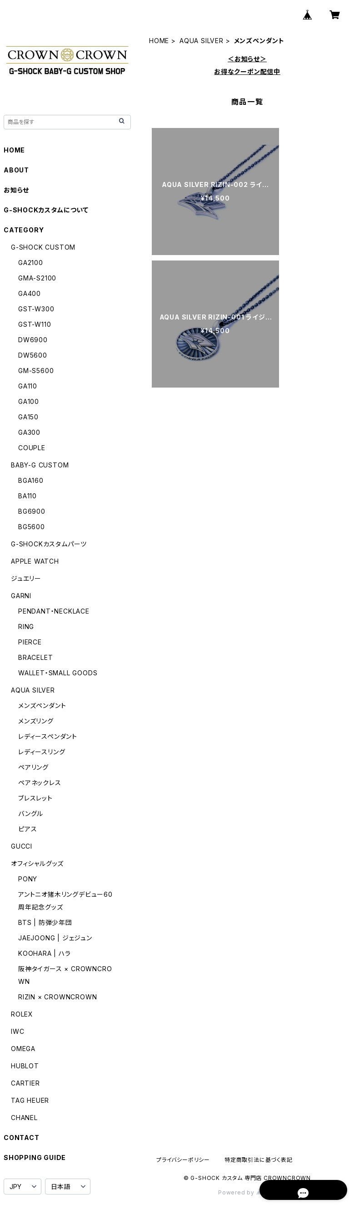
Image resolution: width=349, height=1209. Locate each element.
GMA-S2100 (37, 278)
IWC (17, 1031)
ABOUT (16, 170)
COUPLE (31, 448)
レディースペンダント (47, 736)
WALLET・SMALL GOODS (57, 673)
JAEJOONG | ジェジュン (55, 938)
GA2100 (30, 262)
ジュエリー (26, 578)
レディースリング (41, 752)
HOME (159, 40)
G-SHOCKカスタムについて (46, 210)
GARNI (21, 596)
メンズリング (36, 721)
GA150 (28, 417)
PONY (27, 879)
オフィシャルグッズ (37, 863)
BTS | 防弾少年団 (45, 922)
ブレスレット (35, 798)
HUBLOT (25, 1066)
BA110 (27, 496)
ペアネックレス (39, 782)
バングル (30, 813)
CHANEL (24, 1117)
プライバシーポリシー (183, 1159)
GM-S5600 (36, 370)
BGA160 (31, 480)
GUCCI (21, 846)
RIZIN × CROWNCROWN (57, 997)
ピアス (27, 829)
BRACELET (35, 657)
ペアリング (33, 767)
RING (26, 626)
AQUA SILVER (201, 40)
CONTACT (22, 1137)
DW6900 (33, 340)
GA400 (29, 293)
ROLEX (22, 1014)
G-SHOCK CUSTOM (43, 247)
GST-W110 (34, 324)
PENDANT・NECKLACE (54, 611)
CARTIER (25, 1083)
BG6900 (31, 511)
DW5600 (32, 355)
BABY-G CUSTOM (40, 465)
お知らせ (16, 190)
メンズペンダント (42, 705)
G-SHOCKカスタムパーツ (49, 544)
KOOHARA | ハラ (44, 953)
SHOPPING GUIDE (35, 1157)
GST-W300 (36, 309)
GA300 (29, 432)
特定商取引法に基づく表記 (258, 1159)
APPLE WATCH (35, 561)
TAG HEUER (30, 1100)
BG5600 (31, 527)
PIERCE (30, 642)
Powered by (247, 1192)
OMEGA (23, 1048)
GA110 (27, 386)
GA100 (28, 401)
